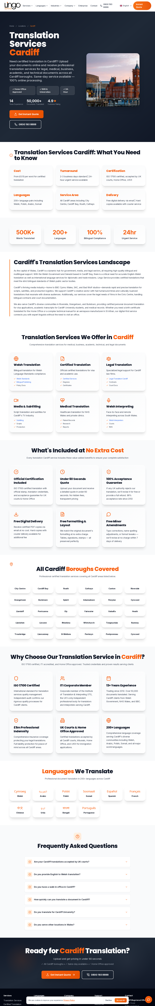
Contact (93, 6)
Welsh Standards (23, 379)
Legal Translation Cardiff (118, 379)
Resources (99, 1004)
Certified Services (70, 379)
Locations (22, 26)
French (37, 1004)
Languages (42, 6)
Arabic (37, 1000)
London (67, 1004)
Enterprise (82, 6)
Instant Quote (139, 5)
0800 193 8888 (101, 1000)
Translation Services (13, 1000)
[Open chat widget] (148, 999)
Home (11, 26)
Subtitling (20, 420)
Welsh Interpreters (116, 420)
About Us (68, 1000)
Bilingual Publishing (24, 382)
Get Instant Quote (26, 114)
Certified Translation (12, 1004)
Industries (56, 6)
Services (28, 6)
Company (70, 6)
